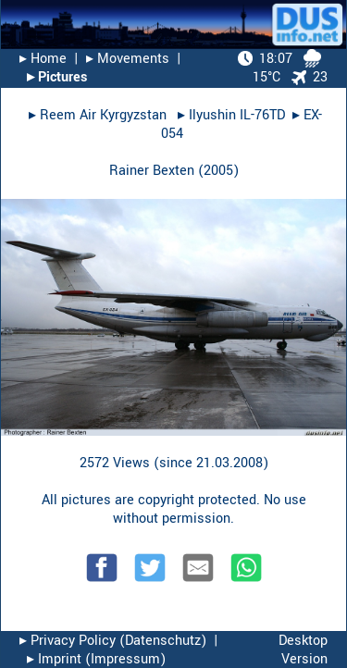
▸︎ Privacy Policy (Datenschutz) (112, 640)
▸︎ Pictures (57, 77)
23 (309, 77)
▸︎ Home (43, 58)
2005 (218, 170)
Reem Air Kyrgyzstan (105, 115)
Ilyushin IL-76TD (237, 115)
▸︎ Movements (127, 58)
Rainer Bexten (151, 170)
